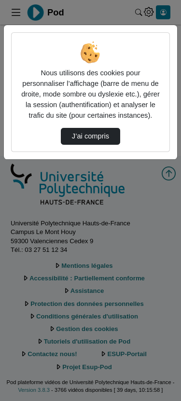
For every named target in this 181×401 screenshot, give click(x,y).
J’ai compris (90, 136)
